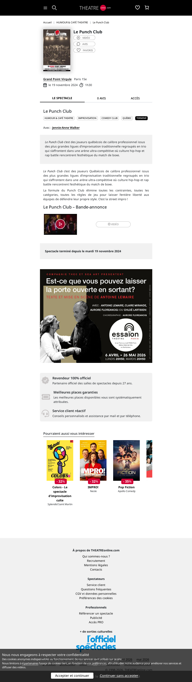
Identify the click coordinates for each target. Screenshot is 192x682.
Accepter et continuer (72, 675)
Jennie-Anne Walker (66, 128)
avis (82, 44)
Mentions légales (96, 565)
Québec (127, 118)
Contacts (96, 569)
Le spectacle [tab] (62, 98)
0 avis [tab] (101, 98)
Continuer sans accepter (119, 675)
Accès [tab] (135, 98)
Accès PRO (96, 622)
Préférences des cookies (96, 598)
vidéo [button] (113, 224)
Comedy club (110, 118)
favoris (85, 50)
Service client (96, 585)
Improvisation (87, 118)
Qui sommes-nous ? (96, 556)
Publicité (96, 618)
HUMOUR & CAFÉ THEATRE (59, 118)
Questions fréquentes (96, 589)
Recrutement (96, 561)
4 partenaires (30, 663)
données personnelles (100, 594)
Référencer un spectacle (96, 613)
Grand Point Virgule (57, 79)
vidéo (83, 38)
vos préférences (97, 663)
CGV (78, 594)
